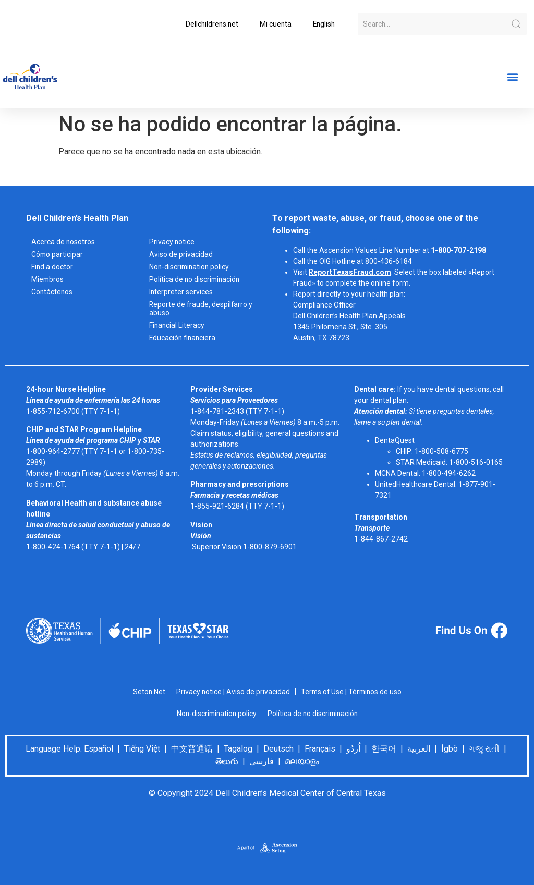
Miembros (48, 279)
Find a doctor (52, 267)
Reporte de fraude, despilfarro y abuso (201, 308)
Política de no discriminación (195, 279)
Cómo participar (57, 254)
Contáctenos (52, 292)
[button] (512, 76)
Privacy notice (172, 242)
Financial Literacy (177, 325)
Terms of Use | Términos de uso (352, 691)
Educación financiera (183, 338)
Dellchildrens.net (209, 24)
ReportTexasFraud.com (350, 272)
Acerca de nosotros (63, 242)
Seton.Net (147, 691)
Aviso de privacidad (181, 254)
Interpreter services (181, 292)
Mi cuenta (274, 24)
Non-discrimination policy (190, 267)
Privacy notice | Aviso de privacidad (232, 691)
